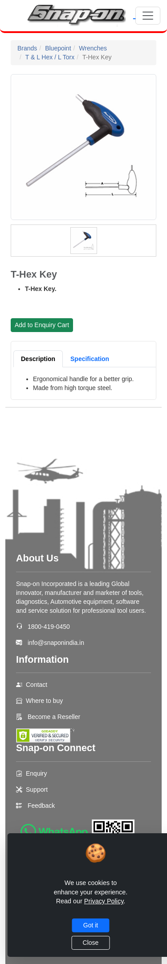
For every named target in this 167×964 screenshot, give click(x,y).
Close (91, 942)
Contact (36, 684)
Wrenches (93, 48)
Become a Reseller (53, 716)
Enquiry (36, 773)
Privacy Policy (104, 901)
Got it (90, 925)
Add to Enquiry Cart (42, 324)
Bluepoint (58, 48)
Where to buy (44, 700)
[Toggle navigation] (147, 16)
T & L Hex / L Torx (50, 57)
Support (37, 789)
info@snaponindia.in (56, 642)
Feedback (41, 805)
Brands (27, 48)
